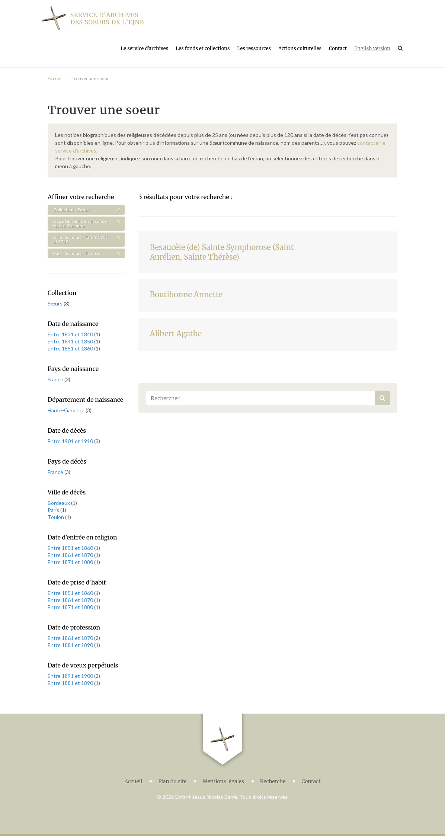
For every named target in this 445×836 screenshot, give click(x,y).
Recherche (273, 781)
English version (372, 48)
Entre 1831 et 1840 (71, 334)
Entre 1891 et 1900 (71, 676)
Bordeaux (59, 503)
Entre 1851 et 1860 (71, 348)
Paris (54, 510)
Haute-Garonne (67, 410)
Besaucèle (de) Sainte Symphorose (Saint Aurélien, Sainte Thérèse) (222, 252)
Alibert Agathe (176, 333)
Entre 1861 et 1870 (71, 555)
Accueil (55, 78)
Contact (338, 48)
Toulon (56, 517)
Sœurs (56, 303)
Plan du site (172, 781)
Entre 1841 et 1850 (71, 341)
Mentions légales (223, 781)
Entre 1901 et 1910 (71, 441)
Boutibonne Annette (186, 294)
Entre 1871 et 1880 (71, 562)
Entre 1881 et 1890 (71, 645)
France (56, 379)
